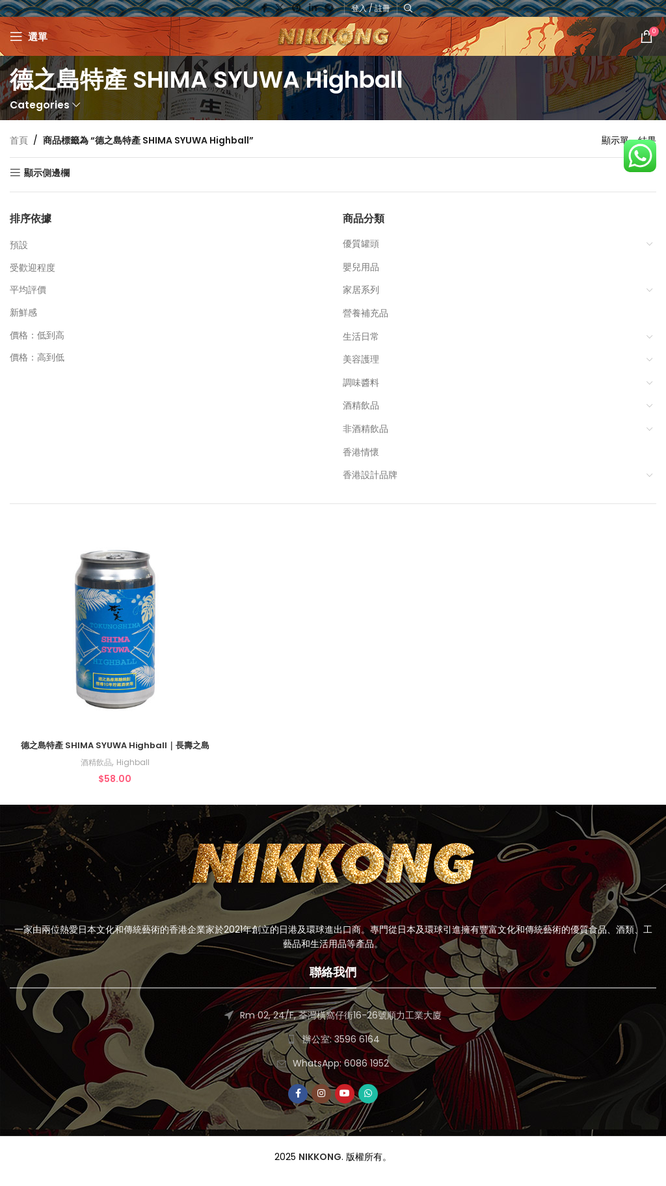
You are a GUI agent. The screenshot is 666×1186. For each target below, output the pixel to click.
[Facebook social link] (298, 1103)
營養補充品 (365, 313)
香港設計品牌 (370, 474)
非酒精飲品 (365, 428)
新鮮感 (23, 312)
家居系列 (361, 289)
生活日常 (361, 336)
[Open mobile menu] (28, 36)
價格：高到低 (37, 357)
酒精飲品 (361, 405)
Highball (132, 771)
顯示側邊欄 (47, 173)
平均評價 (28, 289)
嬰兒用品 (361, 266)
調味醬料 (361, 382)
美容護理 (361, 359)
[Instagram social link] (321, 1103)
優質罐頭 (361, 243)
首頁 (19, 140)
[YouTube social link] (344, 1103)
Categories (40, 105)
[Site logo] (333, 35)
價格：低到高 (37, 335)
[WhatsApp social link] (368, 1103)
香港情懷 (361, 452)
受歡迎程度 (32, 267)
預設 (19, 244)
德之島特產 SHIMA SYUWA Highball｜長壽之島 (113, 748)
